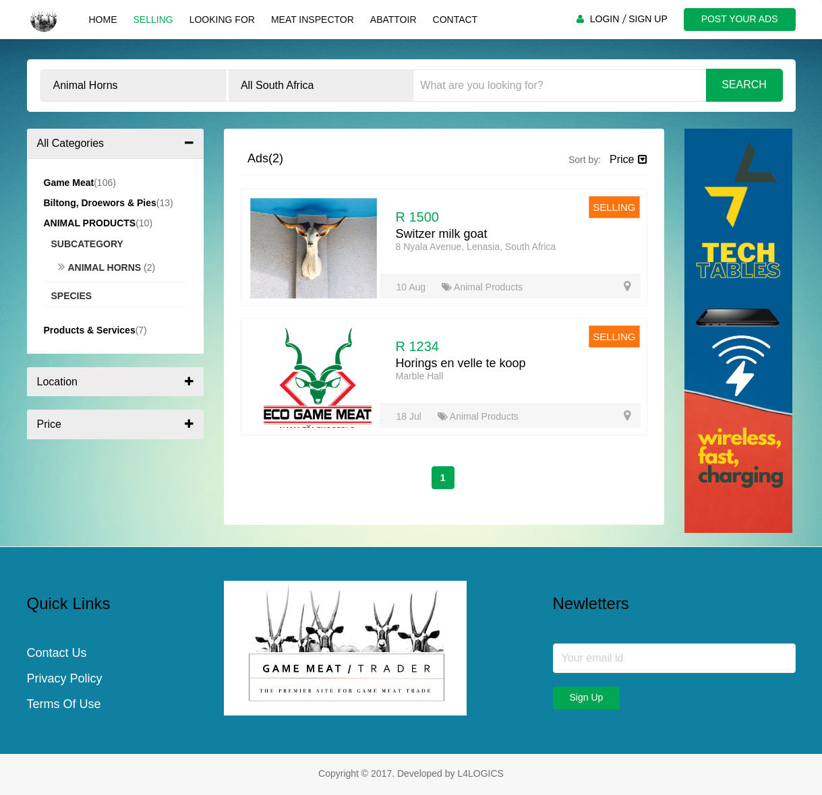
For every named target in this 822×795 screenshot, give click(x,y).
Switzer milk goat (442, 234)
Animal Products (482, 287)
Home (103, 19)
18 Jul (410, 416)
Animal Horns (101, 267)
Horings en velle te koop (461, 363)
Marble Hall (420, 376)
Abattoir (393, 19)
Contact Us (57, 653)
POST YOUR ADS (739, 18)
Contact (455, 19)
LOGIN (605, 18)
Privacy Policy (64, 678)
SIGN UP (648, 18)
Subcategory (87, 243)
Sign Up (587, 697)
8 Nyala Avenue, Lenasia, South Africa (476, 246)
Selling (153, 19)
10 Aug (413, 287)
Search (744, 84)
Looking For (222, 19)
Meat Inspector (312, 19)
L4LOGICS (480, 773)
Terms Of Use (64, 704)
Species (71, 295)
